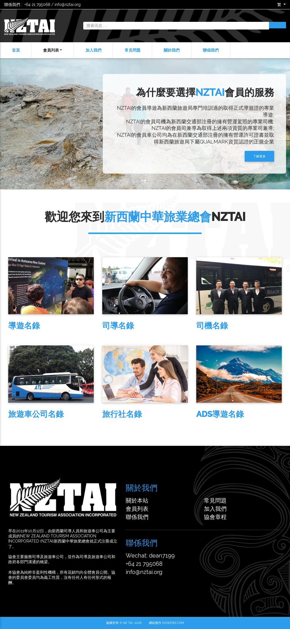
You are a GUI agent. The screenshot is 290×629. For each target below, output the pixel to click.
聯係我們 (211, 50)
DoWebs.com (173, 623)
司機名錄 (207, 325)
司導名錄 (113, 325)
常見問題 (132, 50)
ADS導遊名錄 (215, 414)
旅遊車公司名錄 (31, 414)
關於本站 (137, 500)
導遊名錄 (19, 325)
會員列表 (51, 50)
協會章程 (215, 517)
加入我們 (93, 50)
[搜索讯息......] (176, 26)
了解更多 (256, 156)
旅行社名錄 (117, 414)
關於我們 (172, 50)
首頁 (16, 50)
